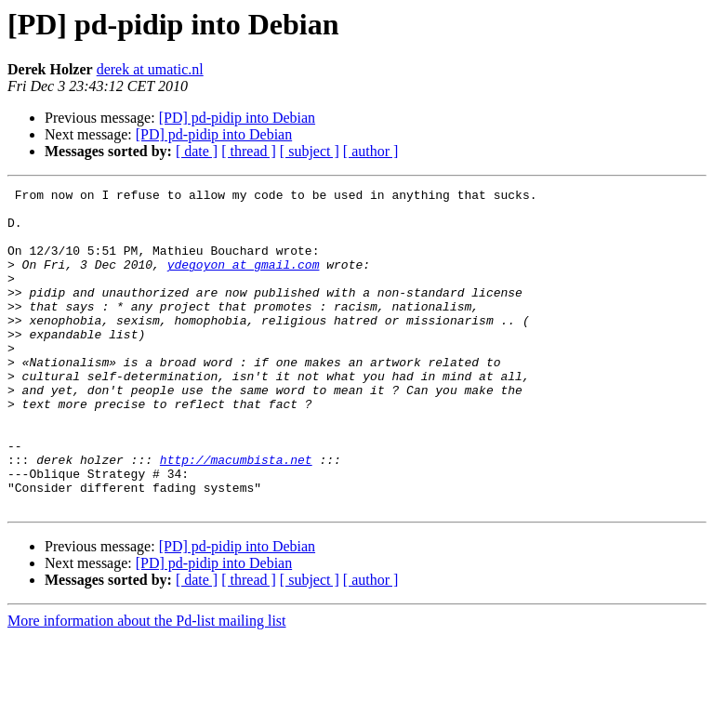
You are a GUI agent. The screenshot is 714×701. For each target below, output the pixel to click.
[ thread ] (248, 151)
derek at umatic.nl (150, 69)
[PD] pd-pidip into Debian (237, 118)
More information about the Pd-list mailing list (146, 685)
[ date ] (197, 151)
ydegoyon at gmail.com (243, 280)
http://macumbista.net (236, 515)
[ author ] (371, 151)
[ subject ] (309, 151)
